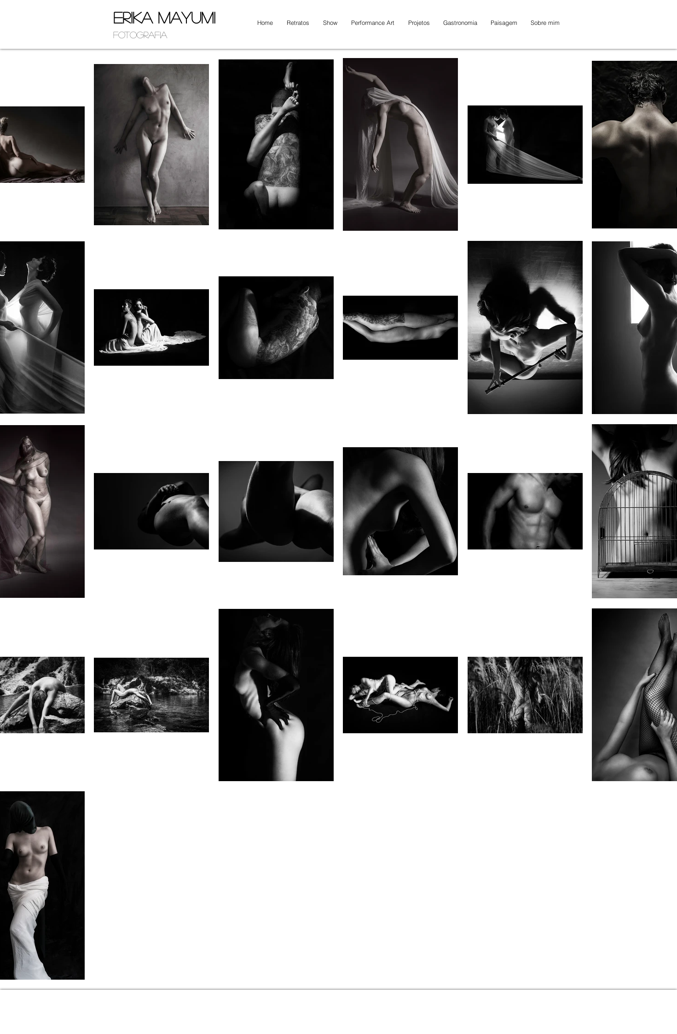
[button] (296, 23)
